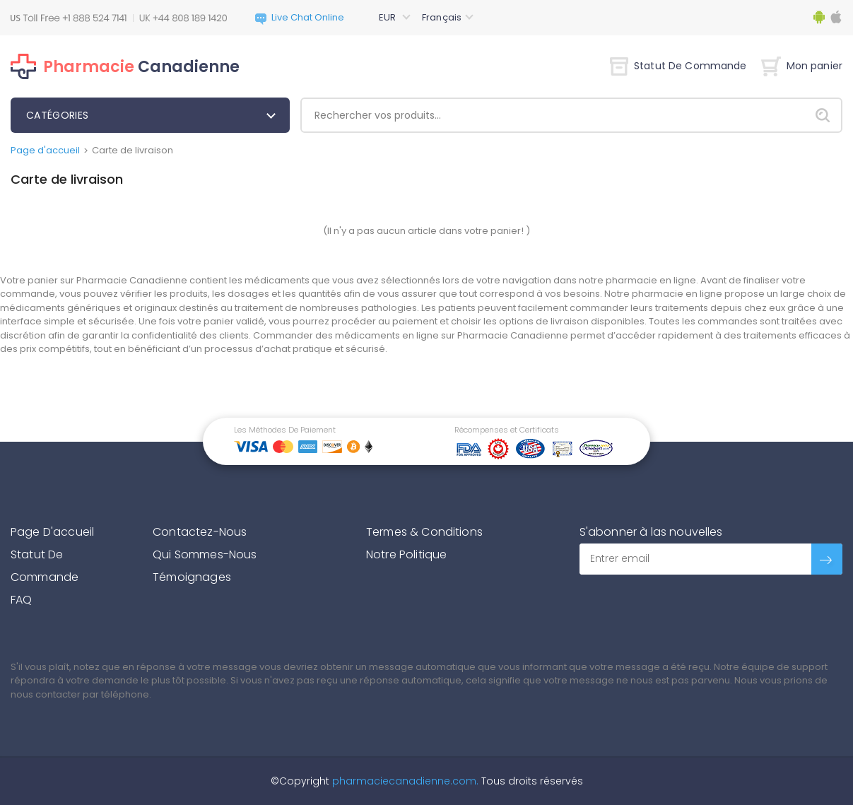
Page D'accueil (52, 532)
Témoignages (192, 577)
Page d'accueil (45, 150)
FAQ (21, 600)
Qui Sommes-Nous (205, 554)
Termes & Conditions (424, 532)
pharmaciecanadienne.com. (403, 781)
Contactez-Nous (200, 532)
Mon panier (801, 66)
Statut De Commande (678, 66)
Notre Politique (406, 554)
